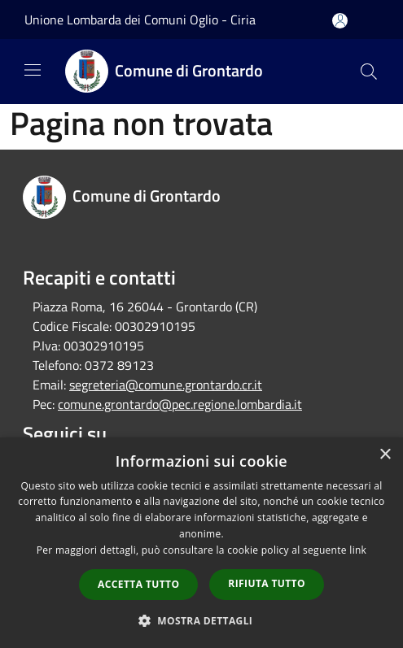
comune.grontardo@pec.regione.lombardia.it (180, 404)
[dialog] (201, 542)
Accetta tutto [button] (138, 584)
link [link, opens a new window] (357, 550)
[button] (202, 620)
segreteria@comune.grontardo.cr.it (165, 384)
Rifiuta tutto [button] (266, 583)
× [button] (385, 455)
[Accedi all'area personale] (340, 21)
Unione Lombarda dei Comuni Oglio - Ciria (140, 19)
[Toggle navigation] (32, 70)
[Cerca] (369, 71)
